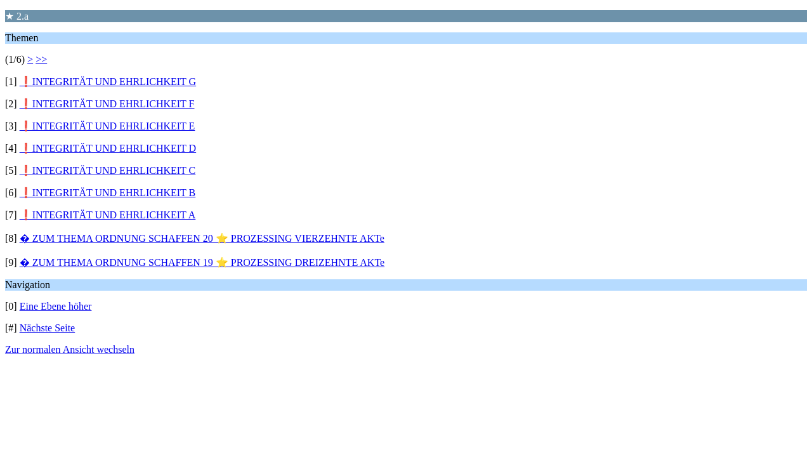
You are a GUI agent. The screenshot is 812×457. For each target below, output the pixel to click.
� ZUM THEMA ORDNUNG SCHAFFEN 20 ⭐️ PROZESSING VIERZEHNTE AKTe (202, 238)
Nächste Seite (47, 327)
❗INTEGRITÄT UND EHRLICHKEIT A (108, 214)
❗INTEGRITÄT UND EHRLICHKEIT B (108, 192)
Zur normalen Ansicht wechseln (69, 349)
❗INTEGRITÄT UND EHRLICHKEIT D (108, 148)
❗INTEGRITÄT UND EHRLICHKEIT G (108, 81)
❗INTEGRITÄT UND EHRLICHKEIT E (107, 126)
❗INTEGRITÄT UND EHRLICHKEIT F (107, 103)
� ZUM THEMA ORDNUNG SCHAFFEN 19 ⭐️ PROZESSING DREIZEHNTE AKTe (202, 262)
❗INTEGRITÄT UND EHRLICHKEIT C (108, 170)
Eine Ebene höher (56, 306)
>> (41, 59)
